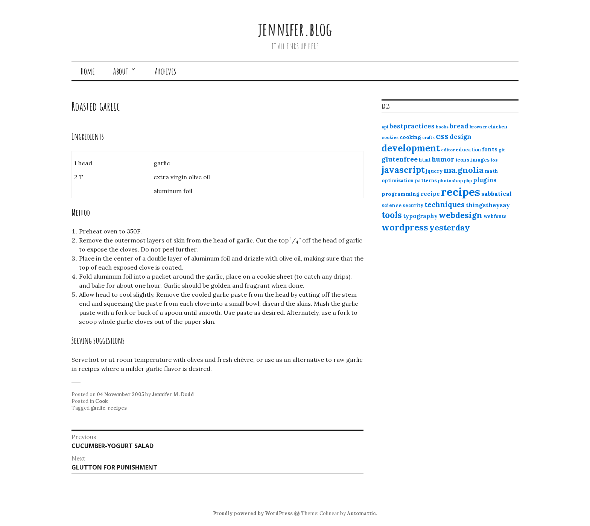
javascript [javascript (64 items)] (403, 169)
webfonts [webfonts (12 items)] (495, 216)
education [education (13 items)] (468, 149)
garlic (98, 408)
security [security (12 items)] (413, 205)
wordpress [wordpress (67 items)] (405, 227)
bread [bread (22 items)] (459, 126)
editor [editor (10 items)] (448, 149)
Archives (165, 71)
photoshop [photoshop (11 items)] (450, 180)
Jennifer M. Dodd (173, 394)
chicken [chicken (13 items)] (497, 126)
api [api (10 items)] (385, 127)
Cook (101, 401)
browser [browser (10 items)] (478, 127)
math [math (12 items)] (491, 171)
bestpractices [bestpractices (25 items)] (412, 126)
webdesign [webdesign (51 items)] (460, 215)
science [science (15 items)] (391, 205)
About (120, 71)
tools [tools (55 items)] (392, 215)
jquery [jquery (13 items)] (434, 171)
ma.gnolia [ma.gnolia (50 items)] (464, 170)
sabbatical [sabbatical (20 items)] (496, 193)
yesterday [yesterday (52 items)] (449, 227)
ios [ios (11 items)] (494, 160)
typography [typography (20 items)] (420, 216)
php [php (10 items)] (468, 180)
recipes (117, 408)
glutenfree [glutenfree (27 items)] (400, 159)
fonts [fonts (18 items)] (489, 149)
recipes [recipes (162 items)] (460, 191)
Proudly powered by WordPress (253, 513)
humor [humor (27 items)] (443, 159)
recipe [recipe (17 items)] (430, 193)
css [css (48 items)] (442, 136)
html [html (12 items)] (424, 160)
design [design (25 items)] (460, 137)
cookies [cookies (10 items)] (390, 137)
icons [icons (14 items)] (462, 159)
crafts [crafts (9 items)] (428, 137)
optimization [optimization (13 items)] (398, 180)
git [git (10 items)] (502, 149)
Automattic (361, 513)
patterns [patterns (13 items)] (426, 180)
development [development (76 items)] (411, 148)
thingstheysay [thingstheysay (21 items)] (488, 205)
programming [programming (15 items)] (401, 194)
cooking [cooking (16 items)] (410, 137)
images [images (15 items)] (480, 159)
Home (88, 71)
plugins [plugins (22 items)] (485, 180)
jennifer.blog (295, 28)
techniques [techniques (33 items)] (444, 204)
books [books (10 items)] (442, 127)
